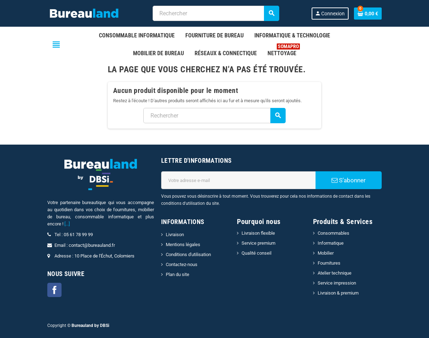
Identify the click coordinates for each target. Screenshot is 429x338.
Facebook (54, 290)
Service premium (258, 243)
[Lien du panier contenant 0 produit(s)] (368, 13)
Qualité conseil (256, 253)
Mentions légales (183, 244)
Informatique (331, 243)
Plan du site (177, 274)
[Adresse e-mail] (238, 180)
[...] (67, 224)
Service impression (337, 283)
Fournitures (329, 263)
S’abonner (349, 180)
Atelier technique (334, 273)
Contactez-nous (181, 264)
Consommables (333, 233)
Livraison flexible (258, 233)
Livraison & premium (338, 293)
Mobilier (326, 253)
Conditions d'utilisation (188, 254)
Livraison (175, 234)
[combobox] (216, 13)
